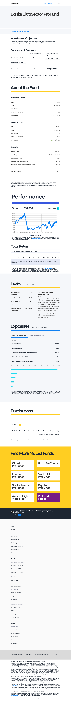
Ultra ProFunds (48, 463)
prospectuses (14, 695)
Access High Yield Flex (20, 497)
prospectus (16, 685)
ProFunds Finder (44, 497)
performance (36, 238)
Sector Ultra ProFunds (45, 475)
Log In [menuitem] (44, 3)
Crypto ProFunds (44, 486)
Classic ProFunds (18, 465)
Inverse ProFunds (18, 475)
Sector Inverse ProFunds (21, 486)
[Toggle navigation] (58, 4)
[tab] (16, 419)
